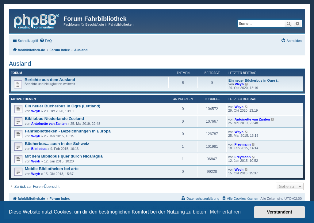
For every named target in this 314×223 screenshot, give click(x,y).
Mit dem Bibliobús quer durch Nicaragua (64, 156)
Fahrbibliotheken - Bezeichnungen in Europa (68, 131)
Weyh (239, 84)
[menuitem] (46, 40)
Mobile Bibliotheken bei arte (51, 168)
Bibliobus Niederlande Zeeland (54, 118)
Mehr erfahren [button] (225, 211)
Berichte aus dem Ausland (50, 79)
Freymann (243, 144)
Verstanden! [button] (279, 212)
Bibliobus (39, 149)
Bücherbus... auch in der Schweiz (57, 143)
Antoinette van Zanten (49, 123)
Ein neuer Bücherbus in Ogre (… (254, 80)
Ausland (20, 63)
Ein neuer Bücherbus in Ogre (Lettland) (62, 106)
